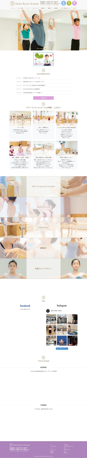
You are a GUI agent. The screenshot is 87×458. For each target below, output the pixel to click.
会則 (65, 451)
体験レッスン (69, 3)
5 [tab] (42, 48)
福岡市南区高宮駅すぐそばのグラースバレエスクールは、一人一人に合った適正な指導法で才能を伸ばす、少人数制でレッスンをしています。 (24, 3)
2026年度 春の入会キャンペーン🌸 (28, 78)
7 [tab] (45, 48)
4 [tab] (41, 48)
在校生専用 (63, 3)
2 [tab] (38, 48)
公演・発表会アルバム (65, 8)
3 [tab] (40, 48)
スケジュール (35, 8)
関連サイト (66, 452)
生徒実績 (56, 8)
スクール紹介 (20, 8)
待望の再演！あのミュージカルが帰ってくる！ (30, 81)
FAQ (74, 8)
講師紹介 (43, 8)
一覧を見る (43, 98)
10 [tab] (49, 48)
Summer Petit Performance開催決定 (28, 89)
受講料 (49, 8)
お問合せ (74, 3)
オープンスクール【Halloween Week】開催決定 (30, 85)
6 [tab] (44, 48)
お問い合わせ (67, 449)
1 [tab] (37, 48)
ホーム (13, 8)
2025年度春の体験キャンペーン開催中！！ (29, 92)
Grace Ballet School (25, 309)
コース (27, 8)
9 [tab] (48, 48)
